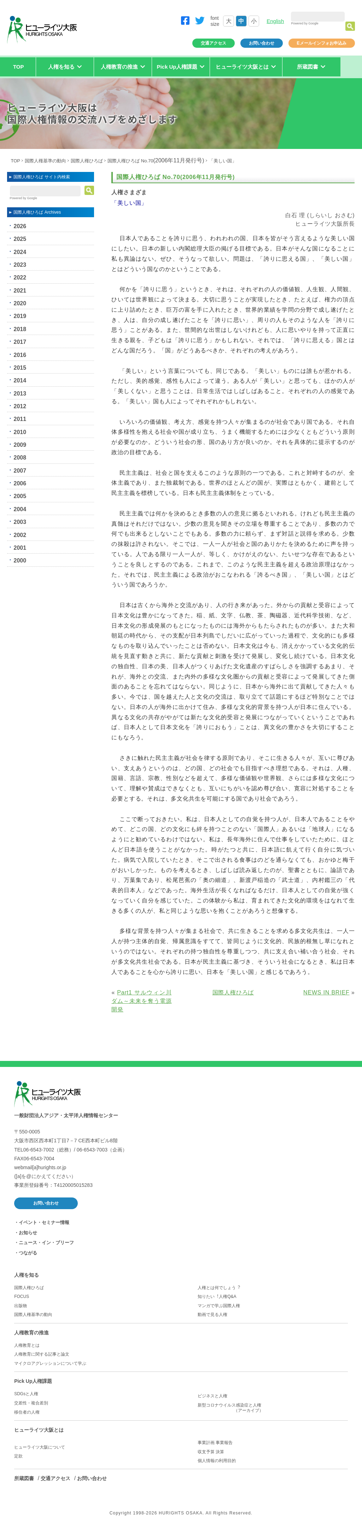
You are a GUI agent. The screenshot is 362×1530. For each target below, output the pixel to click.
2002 (19, 535)
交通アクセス (213, 43)
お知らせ (28, 1232)
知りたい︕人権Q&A (217, 1296)
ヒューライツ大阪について (39, 1447)
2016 (19, 355)
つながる (28, 1252)
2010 (19, 432)
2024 (19, 252)
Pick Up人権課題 (33, 1381)
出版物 (20, 1305)
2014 (19, 380)
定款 (18, 1456)
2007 (19, 471)
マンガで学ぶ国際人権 (219, 1305)
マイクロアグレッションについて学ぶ (50, 1363)
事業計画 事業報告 (215, 1442)
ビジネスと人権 (212, 1395)
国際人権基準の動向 (45, 160)
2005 (19, 496)
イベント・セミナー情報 (44, 1222)
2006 (19, 483)
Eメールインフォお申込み (321, 43)
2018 (19, 329)
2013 (19, 394)
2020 (19, 303)
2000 (19, 561)
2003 (19, 522)
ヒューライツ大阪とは (39, 1430)
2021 (19, 291)
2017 (19, 342)
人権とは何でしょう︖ (219, 1287)
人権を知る (26, 1275)
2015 (19, 368)
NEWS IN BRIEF (326, 992)
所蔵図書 (24, 1478)
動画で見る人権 (212, 1314)
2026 (19, 226)
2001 (19, 548)
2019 (19, 316)
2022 (19, 278)
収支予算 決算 (211, 1451)
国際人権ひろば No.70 (155, 160)
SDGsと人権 (26, 1393)
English (275, 21)
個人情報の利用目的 (217, 1460)
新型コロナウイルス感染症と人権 (273, 1408)
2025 (19, 239)
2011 (19, 419)
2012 (19, 406)
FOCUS (21, 1296)
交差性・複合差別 (31, 1403)
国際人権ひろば (87, 160)
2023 (19, 265)
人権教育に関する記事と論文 (41, 1354)
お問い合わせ (261, 43)
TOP (18, 67)
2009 (19, 445)
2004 (19, 509)
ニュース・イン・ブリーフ (46, 1242)
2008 (19, 458)
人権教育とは (27, 1345)
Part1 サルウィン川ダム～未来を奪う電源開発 (141, 1000)
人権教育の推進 (31, 1332)
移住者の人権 (27, 1412)
